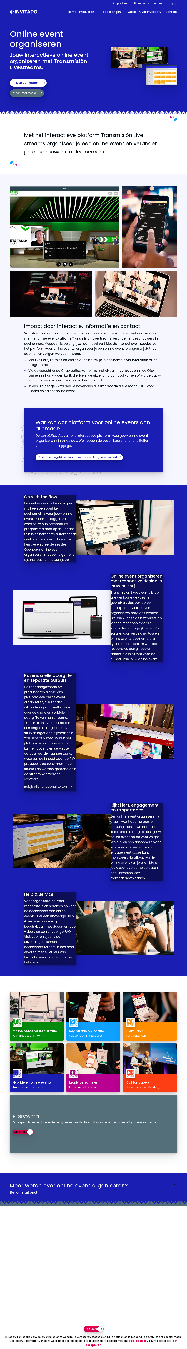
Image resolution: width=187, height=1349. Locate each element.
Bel (12, 1225)
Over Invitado (148, 12)
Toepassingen (111, 12)
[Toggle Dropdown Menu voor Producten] (96, 12)
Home (72, 12)
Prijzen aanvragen (146, 3)
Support (117, 3)
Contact (171, 12)
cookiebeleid (137, 1341)
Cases (132, 12)
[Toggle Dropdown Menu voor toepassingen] (123, 12)
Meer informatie (24, 93)
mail (25, 1225)
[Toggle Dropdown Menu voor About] (160, 12)
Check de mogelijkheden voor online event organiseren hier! (78, 457)
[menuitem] (70, 12)
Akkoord (92, 1329)
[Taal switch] (173, 4)
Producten (86, 12)
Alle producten (25, 1165)
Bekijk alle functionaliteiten (49, 806)
